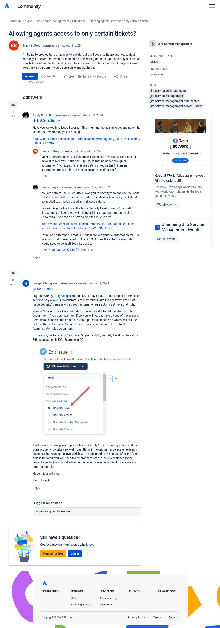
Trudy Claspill (42, 115)
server (199, 106)
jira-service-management (166, 96)
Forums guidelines (81, 604)
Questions (79, 21)
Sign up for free (53, 553)
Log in (39, 511)
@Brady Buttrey (50, 120)
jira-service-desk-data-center (169, 90)
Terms (157, 617)
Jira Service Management (52, 21)
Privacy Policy (137, 617)
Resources (106, 604)
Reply (36, 257)
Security (174, 617)
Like (44, 175)
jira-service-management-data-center (174, 101)
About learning (108, 598)
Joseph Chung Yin (68, 249)
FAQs (74, 598)
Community (29, 6)
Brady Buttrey (31, 45)
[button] (87, 392)
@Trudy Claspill (60, 296)
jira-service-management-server (171, 106)
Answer (30, 76)
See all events (166, 239)
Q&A (30, 21)
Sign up (52, 511)
